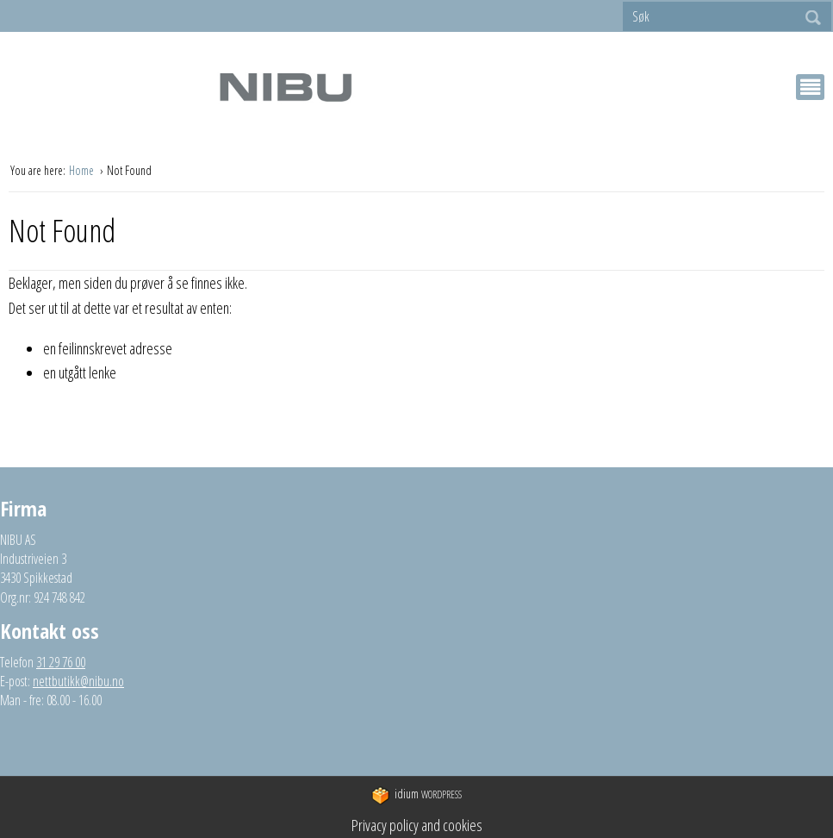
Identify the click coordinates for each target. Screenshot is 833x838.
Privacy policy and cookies (416, 825)
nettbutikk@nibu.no (78, 681)
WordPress (416, 795)
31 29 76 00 (60, 662)
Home (82, 170)
